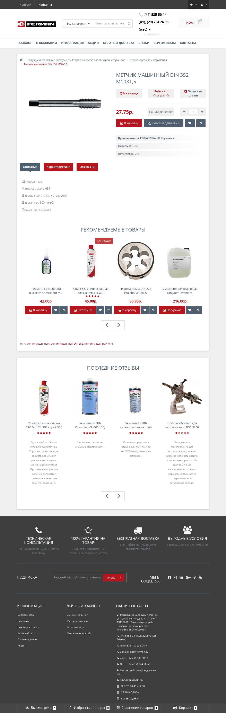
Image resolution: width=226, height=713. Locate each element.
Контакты (45, 5)
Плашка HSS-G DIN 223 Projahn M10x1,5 (135, 291)
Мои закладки (75, 627)
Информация (72, 43)
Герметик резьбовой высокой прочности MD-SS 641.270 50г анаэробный (46, 291)
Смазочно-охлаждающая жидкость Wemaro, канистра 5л (180, 291)
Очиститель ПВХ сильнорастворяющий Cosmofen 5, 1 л (136, 425)
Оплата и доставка (118, 43)
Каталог (25, 43)
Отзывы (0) (87, 167)
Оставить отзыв (195, 93)
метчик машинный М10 (98, 343)
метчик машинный (37, 343)
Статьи (143, 43)
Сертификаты (165, 43)
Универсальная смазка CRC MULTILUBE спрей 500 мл (44, 425)
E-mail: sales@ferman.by (132, 651)
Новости (25, 5)
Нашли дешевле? (161, 112)
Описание (30, 167)
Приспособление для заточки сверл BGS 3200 (182, 425)
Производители (27, 639)
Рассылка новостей (79, 633)
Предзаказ (172, 310)
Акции (93, 43)
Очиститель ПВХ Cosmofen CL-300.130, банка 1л (90, 425)
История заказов (77, 621)
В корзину (38, 310)
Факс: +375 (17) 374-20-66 (133, 664)
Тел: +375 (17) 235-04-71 (132, 645)
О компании (46, 43)
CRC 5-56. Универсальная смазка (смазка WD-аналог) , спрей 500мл (90, 291)
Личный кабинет (77, 615)
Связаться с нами (28, 627)
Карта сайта (25, 633)
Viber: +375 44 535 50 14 (132, 658)
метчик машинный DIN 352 (67, 343)
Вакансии (23, 621)
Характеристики (58, 167)
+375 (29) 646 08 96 (130, 680)
